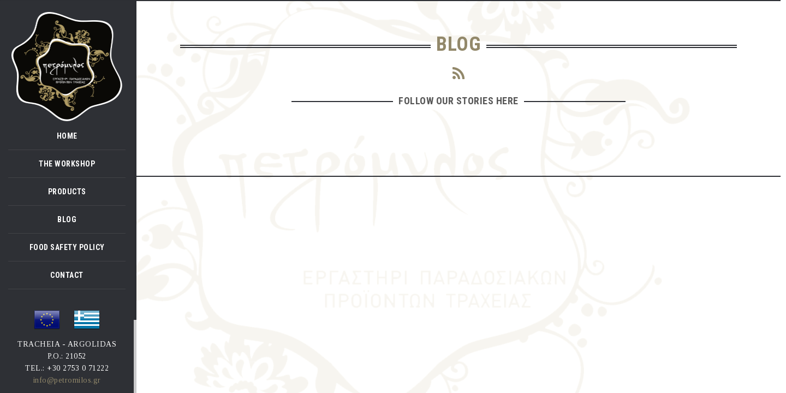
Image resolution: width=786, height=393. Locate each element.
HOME (67, 136)
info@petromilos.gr (67, 380)
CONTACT (67, 275)
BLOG (66, 219)
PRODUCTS (67, 191)
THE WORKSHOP (67, 163)
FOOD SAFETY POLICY (67, 247)
